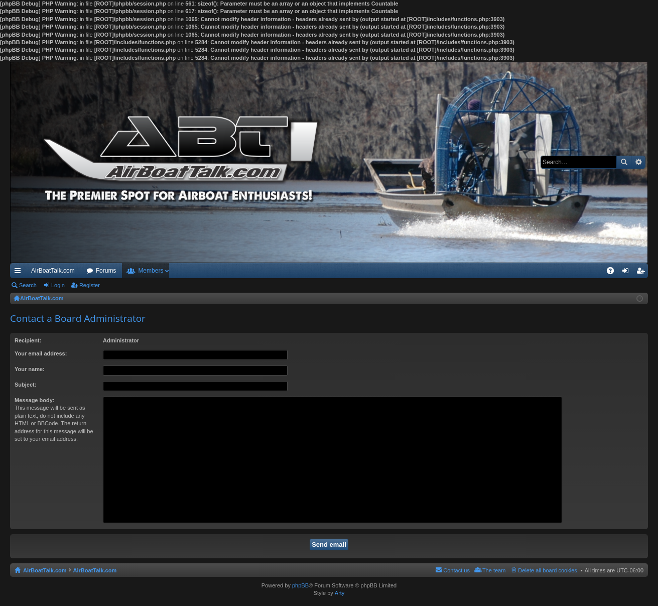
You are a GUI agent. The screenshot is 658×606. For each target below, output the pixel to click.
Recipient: (28, 340)
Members (150, 270)
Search (623, 162)
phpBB (300, 585)
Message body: (34, 400)
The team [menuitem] (493, 570)
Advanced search (638, 162)
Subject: (25, 385)
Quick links (19, 272)
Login (58, 285)
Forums (106, 270)
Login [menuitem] (627, 272)
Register (89, 285)
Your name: (30, 369)
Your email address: (41, 353)
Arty (340, 593)
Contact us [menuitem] (456, 570)
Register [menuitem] (642, 272)
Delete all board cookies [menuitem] (547, 570)
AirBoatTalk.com (53, 270)
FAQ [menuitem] (613, 272)
